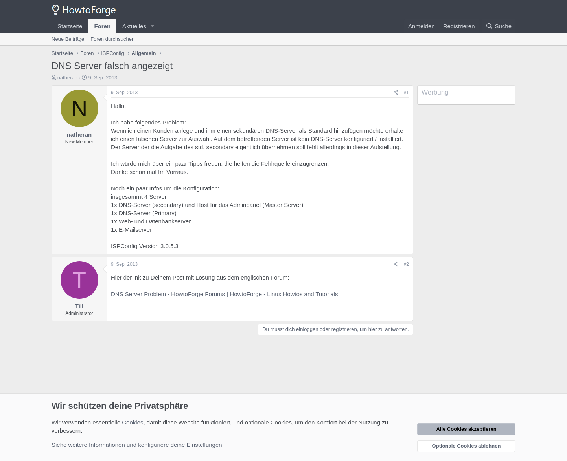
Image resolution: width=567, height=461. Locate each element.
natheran (67, 77)
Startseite (69, 26)
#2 (406, 264)
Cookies (132, 422)
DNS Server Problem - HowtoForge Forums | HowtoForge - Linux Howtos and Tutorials (224, 294)
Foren (102, 26)
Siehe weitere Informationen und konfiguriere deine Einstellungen (137, 444)
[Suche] (498, 26)
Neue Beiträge (68, 39)
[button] (152, 26)
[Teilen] (396, 92)
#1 (406, 92)
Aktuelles (134, 26)
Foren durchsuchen (112, 39)
